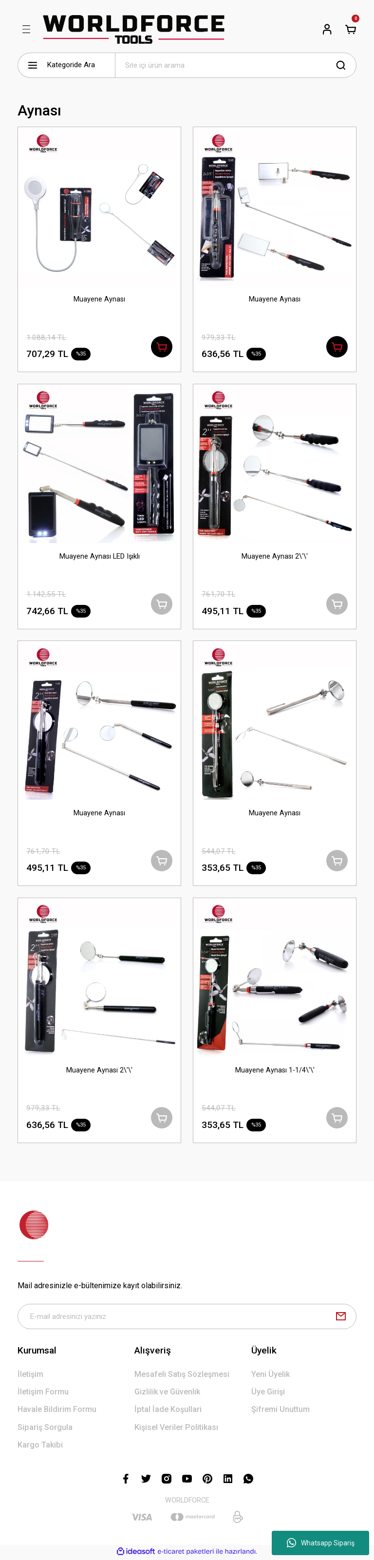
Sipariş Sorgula (45, 1428)
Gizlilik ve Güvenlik (167, 1393)
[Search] (235, 65)
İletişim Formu (43, 1393)
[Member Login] (327, 29)
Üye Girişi (268, 1393)
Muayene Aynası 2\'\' (275, 556)
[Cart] (350, 29)
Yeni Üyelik (270, 1375)
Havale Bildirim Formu (57, 1411)
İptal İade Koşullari (168, 1411)
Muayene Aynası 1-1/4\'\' (275, 1071)
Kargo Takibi (40, 1446)
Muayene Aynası (99, 299)
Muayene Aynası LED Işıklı (99, 556)
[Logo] (133, 29)
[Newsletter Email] (187, 1318)
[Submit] (340, 1318)
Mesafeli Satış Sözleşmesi (181, 1375)
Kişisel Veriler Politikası (176, 1428)
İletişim (30, 1375)
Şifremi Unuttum (280, 1411)
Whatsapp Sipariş (321, 1543)
